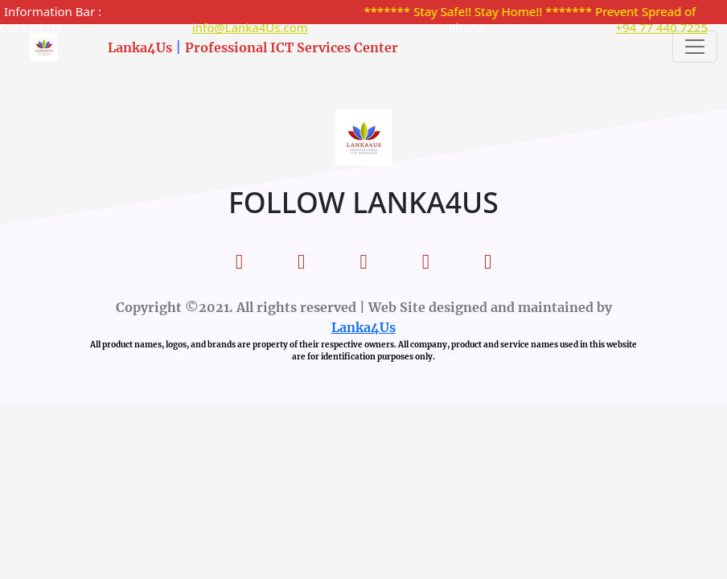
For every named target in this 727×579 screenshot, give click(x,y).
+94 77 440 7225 (661, 27)
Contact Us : (34, 27)
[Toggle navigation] (694, 47)
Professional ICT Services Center (291, 47)
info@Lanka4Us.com (250, 27)
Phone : (470, 27)
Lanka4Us (140, 47)
